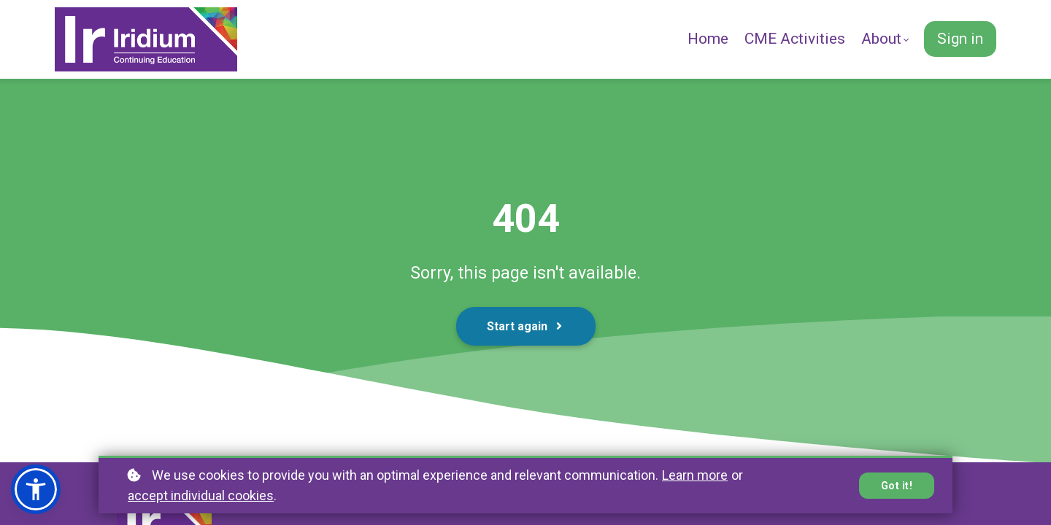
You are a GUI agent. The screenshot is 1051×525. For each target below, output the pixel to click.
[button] (36, 489)
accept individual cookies (201, 495)
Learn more (695, 475)
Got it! (897, 485)
